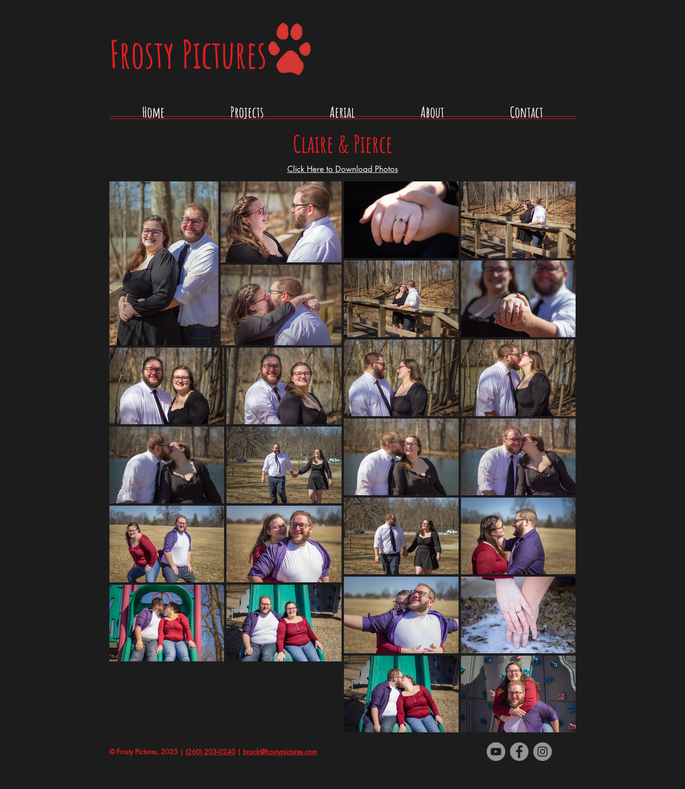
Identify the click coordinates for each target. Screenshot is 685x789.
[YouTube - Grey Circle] (496, 751)
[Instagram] (542, 751)
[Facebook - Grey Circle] (519, 751)
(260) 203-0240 (210, 751)
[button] (247, 115)
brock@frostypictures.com (280, 751)
